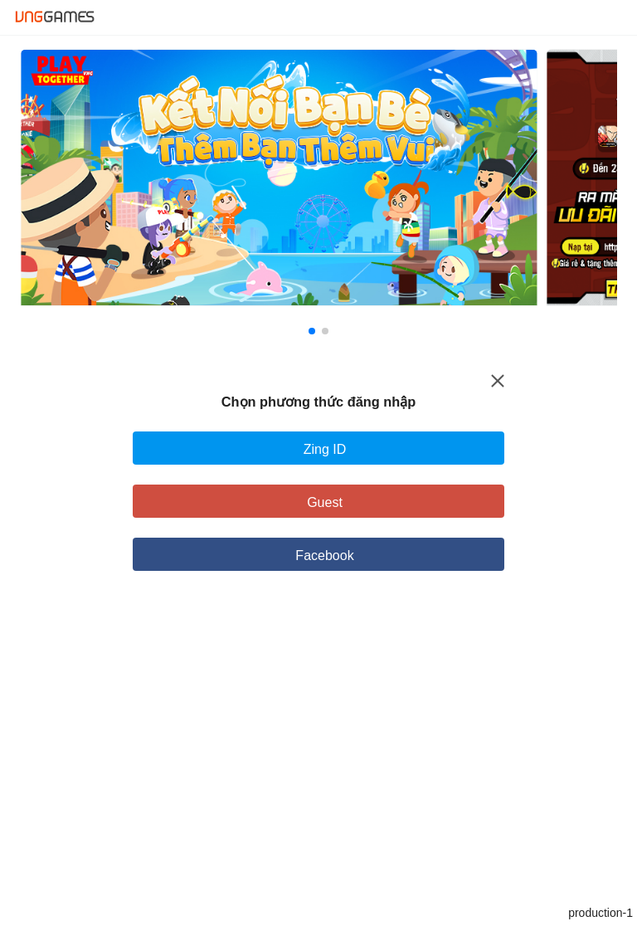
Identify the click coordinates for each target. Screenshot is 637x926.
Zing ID (325, 449)
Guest (325, 502)
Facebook (324, 555)
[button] (312, 331)
